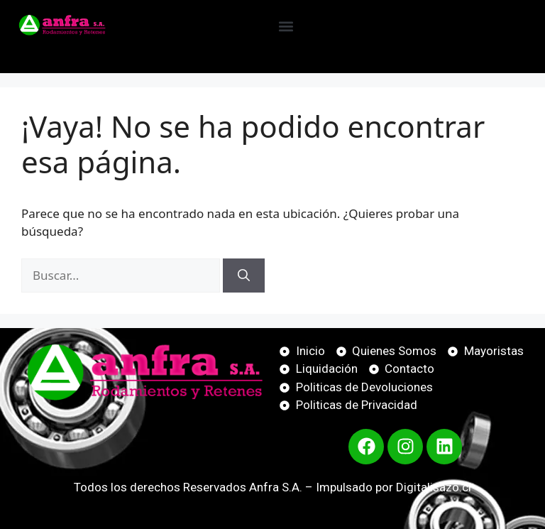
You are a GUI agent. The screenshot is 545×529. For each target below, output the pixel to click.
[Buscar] (244, 275)
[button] (285, 26)
